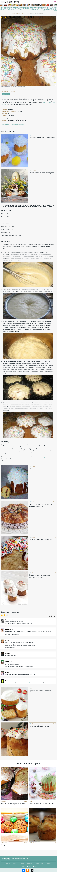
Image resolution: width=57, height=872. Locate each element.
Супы (34, 866)
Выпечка (8, 863)
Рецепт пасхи (6, 94)
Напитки (49, 863)
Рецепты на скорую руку (43, 9)
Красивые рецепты (28, 8)
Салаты (23, 866)
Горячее (15, 863)
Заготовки (29, 863)
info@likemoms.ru (6, 859)
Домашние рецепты (40, 8)
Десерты (22, 863)
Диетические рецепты (24, 8)
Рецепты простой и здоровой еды (10, 1)
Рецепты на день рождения (55, 9)
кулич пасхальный (49, 457)
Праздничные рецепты (18, 124)
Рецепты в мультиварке (9, 8)
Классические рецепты (17, 8)
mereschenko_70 (6, 124)
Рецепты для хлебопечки (32, 8)
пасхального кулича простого (26, 682)
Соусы (29, 866)
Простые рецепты (5, 8)
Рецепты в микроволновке (47, 8)
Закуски (37, 863)
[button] (55, 2)
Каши (42, 863)
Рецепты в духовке (36, 8)
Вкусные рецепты (13, 8)
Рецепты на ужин (20, 8)
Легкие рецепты (51, 8)
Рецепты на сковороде (1, 8)
